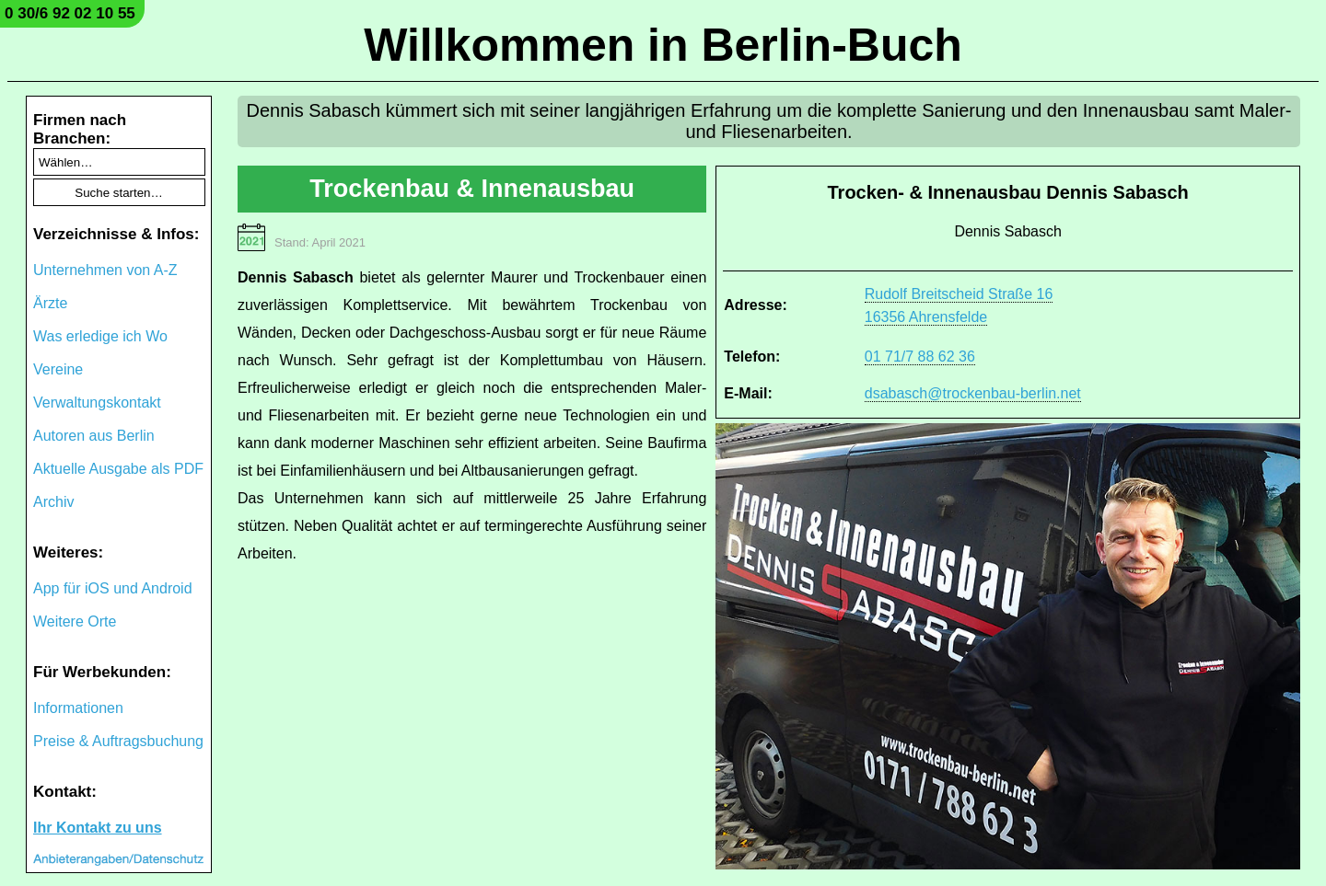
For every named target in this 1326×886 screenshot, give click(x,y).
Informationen (78, 708)
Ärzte (50, 303)
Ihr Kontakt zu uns (97, 827)
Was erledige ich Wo (100, 336)
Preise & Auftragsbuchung (118, 741)
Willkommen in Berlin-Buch (663, 45)
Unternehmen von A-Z (105, 270)
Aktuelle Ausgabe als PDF (118, 469)
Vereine (58, 369)
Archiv (53, 502)
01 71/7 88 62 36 (920, 356)
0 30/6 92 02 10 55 (70, 13)
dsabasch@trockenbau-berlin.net (973, 393)
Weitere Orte (74, 621)
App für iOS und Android (112, 588)
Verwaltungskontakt (97, 402)
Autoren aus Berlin (94, 435)
